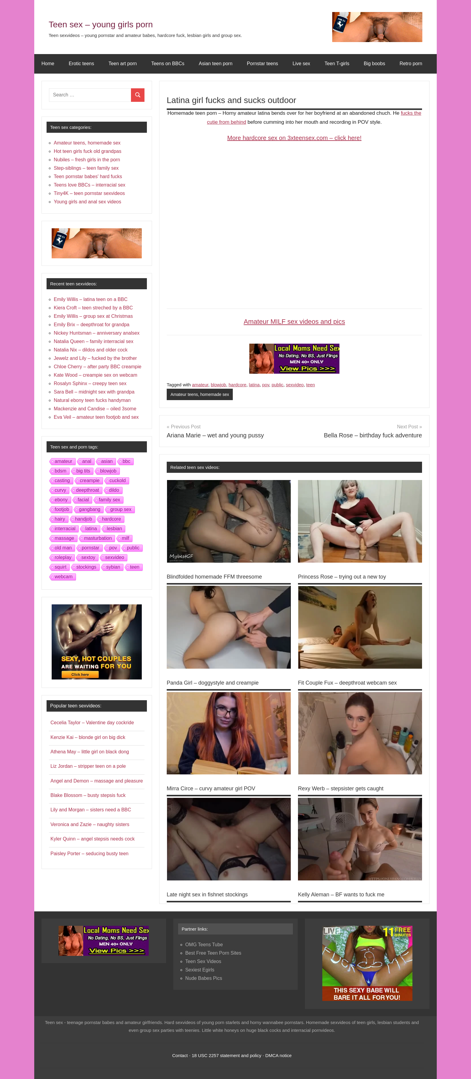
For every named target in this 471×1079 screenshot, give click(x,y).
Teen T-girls (337, 63)
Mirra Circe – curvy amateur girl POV (216, 788)
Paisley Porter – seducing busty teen (89, 853)
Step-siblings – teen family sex (86, 168)
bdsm (60, 470)
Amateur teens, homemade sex (202, 394)
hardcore (237, 384)
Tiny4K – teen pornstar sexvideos (89, 193)
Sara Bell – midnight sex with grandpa (94, 391)
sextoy (88, 557)
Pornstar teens (262, 63)
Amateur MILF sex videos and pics (294, 321)
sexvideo (295, 384)
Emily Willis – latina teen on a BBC (90, 299)
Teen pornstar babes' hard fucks (88, 176)
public (277, 384)
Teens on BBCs (167, 63)
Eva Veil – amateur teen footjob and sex (96, 417)
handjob (83, 518)
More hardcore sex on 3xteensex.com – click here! (294, 138)
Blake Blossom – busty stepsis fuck (88, 795)
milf (125, 538)
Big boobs (374, 63)
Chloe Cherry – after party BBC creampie (97, 366)
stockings (86, 567)
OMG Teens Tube (204, 944)
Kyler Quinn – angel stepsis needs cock (92, 838)
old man (63, 547)
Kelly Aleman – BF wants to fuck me (346, 894)
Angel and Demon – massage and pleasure (96, 780)
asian (107, 461)
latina (254, 384)
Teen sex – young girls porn (122, 23)
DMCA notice (278, 1055)
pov (265, 384)
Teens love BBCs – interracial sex (89, 184)
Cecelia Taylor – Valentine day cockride (92, 722)
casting (62, 480)
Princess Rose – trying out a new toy (347, 577)
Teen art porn (122, 63)
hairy (60, 518)
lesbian (114, 528)
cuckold (118, 480)
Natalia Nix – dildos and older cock (90, 349)
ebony (61, 499)
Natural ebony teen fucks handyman (92, 400)
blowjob (218, 384)
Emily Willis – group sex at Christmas (93, 316)
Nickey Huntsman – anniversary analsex (96, 333)
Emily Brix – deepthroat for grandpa (91, 324)
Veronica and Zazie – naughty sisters (89, 824)
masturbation (98, 538)
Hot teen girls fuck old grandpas (87, 151)
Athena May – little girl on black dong (89, 751)
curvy (60, 490)
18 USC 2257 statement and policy (226, 1055)
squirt (60, 567)
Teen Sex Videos (203, 961)
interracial (65, 528)
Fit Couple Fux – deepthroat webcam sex (353, 682)
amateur (200, 384)
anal (86, 461)
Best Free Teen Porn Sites (213, 953)
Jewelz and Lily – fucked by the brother (95, 358)
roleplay (63, 557)
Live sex (301, 63)
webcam (64, 576)
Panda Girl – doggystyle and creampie (218, 682)
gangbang (89, 509)
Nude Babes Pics (203, 978)
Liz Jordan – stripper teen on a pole (88, 766)
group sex (120, 509)
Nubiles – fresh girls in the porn (87, 159)
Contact (180, 1055)
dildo (114, 490)
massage (64, 538)
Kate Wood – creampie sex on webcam (95, 375)
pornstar (90, 547)
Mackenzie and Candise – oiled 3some (95, 408)
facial (83, 499)
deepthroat (87, 490)
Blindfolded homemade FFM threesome (219, 577)
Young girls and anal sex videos (87, 201)
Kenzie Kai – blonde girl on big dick (87, 737)
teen (310, 384)
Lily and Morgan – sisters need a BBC (90, 809)
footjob (62, 509)
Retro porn (411, 63)
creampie (90, 480)
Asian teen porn (215, 63)
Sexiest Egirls (199, 970)
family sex (109, 499)
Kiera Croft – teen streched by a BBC (93, 307)
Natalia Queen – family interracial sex (93, 341)
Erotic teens (81, 63)
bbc (126, 461)
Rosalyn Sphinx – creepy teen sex (90, 383)
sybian (113, 567)
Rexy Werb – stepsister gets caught (345, 788)
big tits (83, 470)
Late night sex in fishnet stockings (212, 894)
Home (47, 63)
